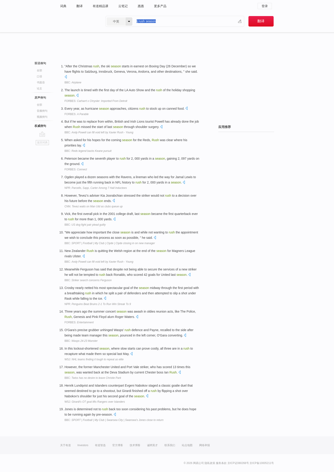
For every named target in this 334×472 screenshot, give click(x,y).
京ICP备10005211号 (262, 463)
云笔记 (123, 6)
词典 (63, 6)
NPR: (96, 188)
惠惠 (141, 6)
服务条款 (221, 463)
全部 (39, 70)
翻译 (79, 6)
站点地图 (187, 445)
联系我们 (169, 445)
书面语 (41, 82)
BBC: (73, 82)
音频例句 (42, 110)
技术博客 (135, 445)
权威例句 (40, 126)
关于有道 (65, 445)
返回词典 (42, 142)
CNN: (94, 206)
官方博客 (117, 445)
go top (42, 134)
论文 (39, 88)
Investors (83, 445)
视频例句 (42, 116)
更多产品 (160, 6)
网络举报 (204, 445)
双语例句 (40, 63)
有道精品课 (100, 6)
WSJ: (94, 359)
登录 (265, 6)
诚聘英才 (152, 445)
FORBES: (96, 101)
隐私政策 (210, 463)
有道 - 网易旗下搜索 (78, 21)
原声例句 (40, 97)
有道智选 (100, 445)
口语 (39, 76)
